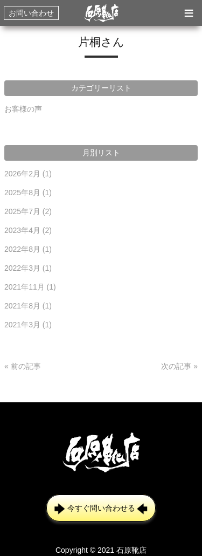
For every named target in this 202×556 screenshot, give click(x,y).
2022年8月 (28, 249)
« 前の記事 (22, 366)
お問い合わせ (31, 13)
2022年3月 (28, 268)
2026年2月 (28, 173)
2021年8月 (28, 305)
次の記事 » (179, 366)
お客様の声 (23, 109)
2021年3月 (28, 324)
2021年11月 (30, 287)
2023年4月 (28, 230)
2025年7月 (28, 211)
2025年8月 (28, 192)
